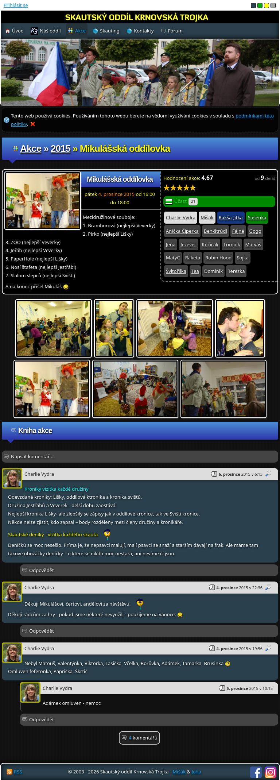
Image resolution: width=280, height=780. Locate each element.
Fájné (238, 231)
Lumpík (231, 244)
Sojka (243, 257)
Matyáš (253, 244)
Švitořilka (176, 271)
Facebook (256, 772)
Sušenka (257, 217)
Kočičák (210, 244)
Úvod (18, 30)
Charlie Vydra (180, 217)
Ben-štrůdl (215, 231)
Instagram (270, 772)
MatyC (173, 257)
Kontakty (143, 30)
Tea (195, 271)
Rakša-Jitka (231, 217)
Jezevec (188, 244)
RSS (18, 771)
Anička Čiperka (182, 231)
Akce (30, 148)
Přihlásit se (16, 5)
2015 (60, 148)
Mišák (207, 217)
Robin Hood (218, 257)
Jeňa (170, 244)
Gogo (255, 231)
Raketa (193, 257)
